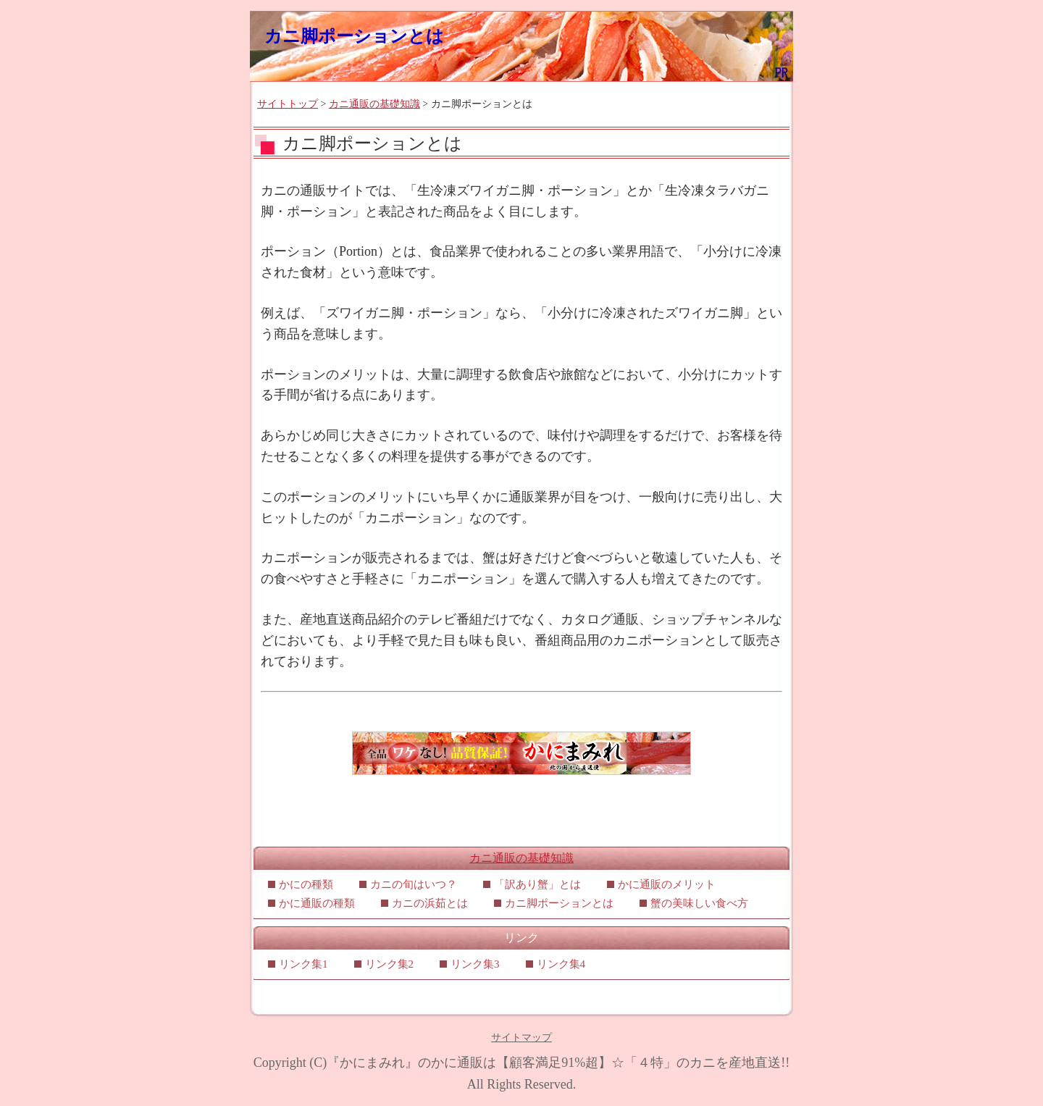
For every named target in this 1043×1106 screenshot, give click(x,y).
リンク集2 (389, 964)
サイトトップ (287, 104)
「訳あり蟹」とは (537, 884)
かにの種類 (306, 884)
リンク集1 (303, 964)
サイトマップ (521, 1037)
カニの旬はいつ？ (413, 884)
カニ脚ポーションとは (354, 36)
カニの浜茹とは (430, 903)
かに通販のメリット (667, 884)
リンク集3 (475, 964)
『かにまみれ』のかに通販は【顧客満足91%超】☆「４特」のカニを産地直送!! (558, 1062)
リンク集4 (561, 964)
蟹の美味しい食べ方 (699, 903)
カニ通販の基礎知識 (374, 104)
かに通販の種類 (317, 903)
